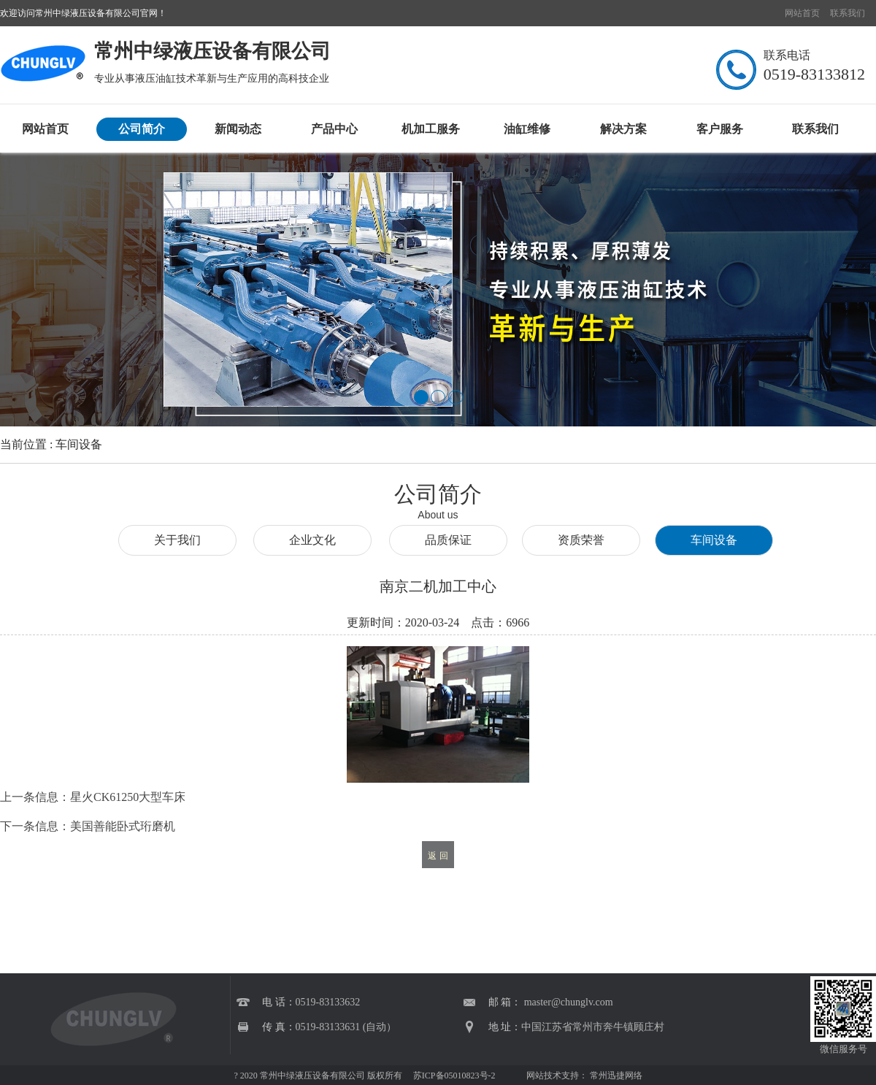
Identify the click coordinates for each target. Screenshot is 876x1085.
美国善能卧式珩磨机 (122, 826)
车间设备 (714, 540)
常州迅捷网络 (616, 1075)
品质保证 (448, 540)
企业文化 (312, 540)
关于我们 (177, 540)
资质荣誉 (581, 540)
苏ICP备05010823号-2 (453, 1075)
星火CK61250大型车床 (127, 797)
